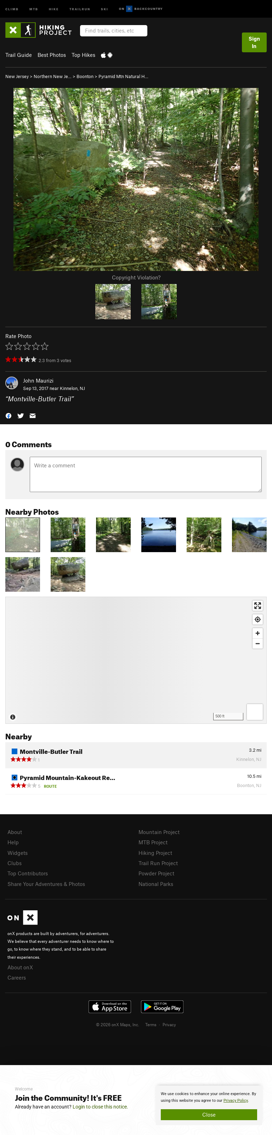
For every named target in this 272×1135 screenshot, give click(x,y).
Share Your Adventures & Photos (46, 884)
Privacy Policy (235, 1100)
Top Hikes (83, 55)
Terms (151, 1024)
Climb (12, 8)
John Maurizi (38, 380)
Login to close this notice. (100, 1107)
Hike (54, 8)
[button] (8, 415)
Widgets (17, 853)
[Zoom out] (258, 643)
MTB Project (153, 842)
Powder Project (156, 873)
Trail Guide (18, 55)
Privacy (169, 1024)
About (14, 832)
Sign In (254, 42)
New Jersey (17, 76)
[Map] (136, 660)
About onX (20, 967)
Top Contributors (27, 873)
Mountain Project (159, 832)
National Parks (155, 884)
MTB (33, 8)
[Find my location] (258, 619)
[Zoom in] (258, 633)
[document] (209, 1105)
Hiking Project (155, 853)
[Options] (255, 712)
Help (13, 842)
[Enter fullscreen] (258, 606)
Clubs (14, 863)
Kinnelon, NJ (72, 388)
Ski (104, 8)
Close (209, 1114)
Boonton (85, 76)
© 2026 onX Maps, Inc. (117, 1024)
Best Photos (52, 55)
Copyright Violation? (136, 277)
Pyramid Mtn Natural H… (123, 76)
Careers (16, 977)
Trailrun (79, 8)
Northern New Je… (53, 76)
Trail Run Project (158, 863)
